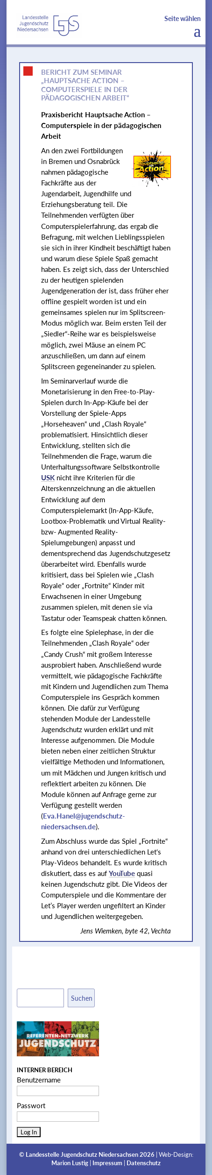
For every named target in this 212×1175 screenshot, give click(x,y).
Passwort (31, 1105)
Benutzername (39, 1079)
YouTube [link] (122, 873)
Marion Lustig (69, 1163)
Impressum (107, 1163)
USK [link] (48, 477)
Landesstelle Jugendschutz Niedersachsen (82, 1154)
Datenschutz (144, 1163)
